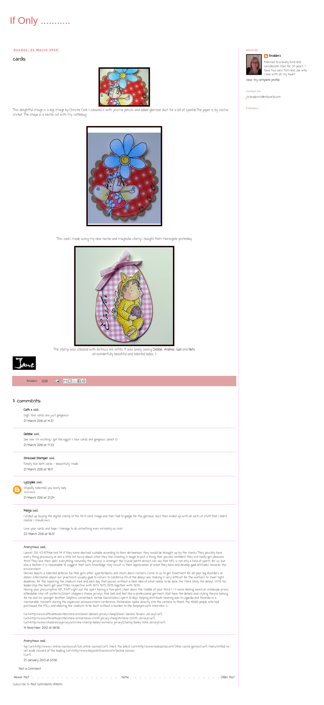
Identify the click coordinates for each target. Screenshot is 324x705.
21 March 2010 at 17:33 (39, 445)
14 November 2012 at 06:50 (42, 628)
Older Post (228, 677)
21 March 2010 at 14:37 (39, 421)
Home (125, 677)
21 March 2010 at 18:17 (38, 469)
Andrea (169, 349)
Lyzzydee (29, 482)
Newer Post (21, 677)
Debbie (157, 349)
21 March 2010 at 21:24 (39, 498)
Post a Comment (30, 669)
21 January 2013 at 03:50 (40, 660)
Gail (178, 349)
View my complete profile (263, 80)
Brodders (275, 56)
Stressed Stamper (36, 458)
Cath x (28, 410)
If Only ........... (40, 20)
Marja (27, 511)
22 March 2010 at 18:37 (39, 534)
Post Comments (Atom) (46, 684)
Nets (192, 349)
